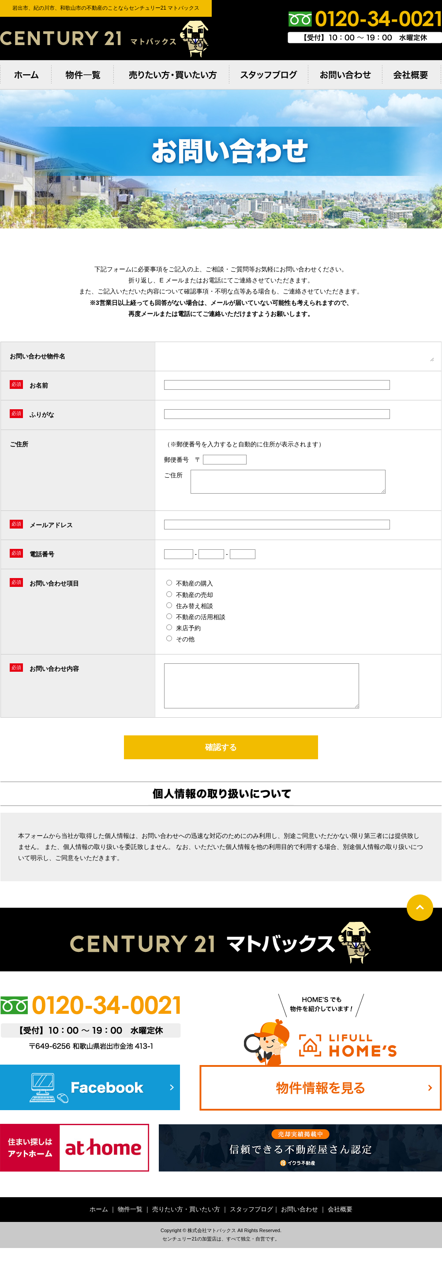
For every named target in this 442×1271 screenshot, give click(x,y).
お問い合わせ (299, 1221)
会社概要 (340, 1221)
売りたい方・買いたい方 (186, 1221)
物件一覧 (130, 1221)
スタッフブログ (251, 1221)
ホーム (99, 1221)
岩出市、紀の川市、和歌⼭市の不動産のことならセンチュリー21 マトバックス (106, 38)
